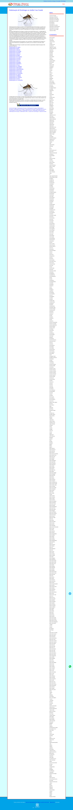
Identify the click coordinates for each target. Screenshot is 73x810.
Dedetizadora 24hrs (24, 111)
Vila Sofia (51, 383)
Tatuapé (50, 624)
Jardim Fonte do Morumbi (53, 526)
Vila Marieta (51, 154)
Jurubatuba (51, 59)
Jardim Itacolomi (52, 544)
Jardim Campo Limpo (53, 484)
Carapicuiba (51, 772)
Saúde (50, 173)
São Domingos (51, 82)
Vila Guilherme (51, 273)
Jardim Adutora (52, 448)
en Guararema (51, 754)
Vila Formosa (51, 262)
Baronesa (51, 403)
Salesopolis (51, 755)
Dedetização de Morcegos (53, 18)
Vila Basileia (51, 201)
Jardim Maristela (52, 567)
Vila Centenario (51, 223)
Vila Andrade (51, 190)
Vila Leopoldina (52, 293)
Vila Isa (50, 287)
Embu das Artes (52, 777)
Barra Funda (51, 108)
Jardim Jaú (51, 549)
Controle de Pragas (13, 108)
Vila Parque (51, 335)
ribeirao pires (51, 739)
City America (51, 45)
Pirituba (50, 76)
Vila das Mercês (52, 239)
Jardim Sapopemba (52, 655)
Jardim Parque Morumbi (53, 583)
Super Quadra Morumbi (53, 175)
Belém (50, 406)
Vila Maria (51, 299)
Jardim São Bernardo (53, 638)
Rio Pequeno (51, 628)
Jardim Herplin (51, 537)
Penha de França (52, 158)
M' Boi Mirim (51, 696)
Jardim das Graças (52, 509)
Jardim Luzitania (52, 555)
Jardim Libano (51, 552)
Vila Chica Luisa (51, 224)
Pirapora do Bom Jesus (53, 781)
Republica (51, 167)
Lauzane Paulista (52, 60)
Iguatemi (50, 438)
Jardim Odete (51, 578)
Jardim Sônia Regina (52, 662)
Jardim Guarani (51, 532)
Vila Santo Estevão (52, 372)
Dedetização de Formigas (32, 108)
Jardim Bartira (51, 468)
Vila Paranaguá (51, 334)
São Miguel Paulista (52, 87)
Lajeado (50, 692)
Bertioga (50, 764)
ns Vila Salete (51, 362)
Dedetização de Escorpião (30, 109)
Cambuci (50, 418)
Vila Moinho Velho (52, 307)
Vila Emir (50, 253)
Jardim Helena (51, 536)
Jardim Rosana (51, 615)
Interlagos (51, 52)
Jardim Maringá (52, 566)
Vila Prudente (51, 353)
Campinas (51, 747)
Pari (50, 631)
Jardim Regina (51, 608)
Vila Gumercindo (52, 263)
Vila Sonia (51, 384)
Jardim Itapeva (51, 545)
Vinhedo (50, 793)
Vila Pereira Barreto (52, 339)
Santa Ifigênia (51, 170)
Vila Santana (51, 367)
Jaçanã (50, 445)
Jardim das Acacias (52, 503)
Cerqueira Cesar (52, 44)
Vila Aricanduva (51, 197)
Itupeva (50, 792)
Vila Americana (51, 188)
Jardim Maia (51, 556)
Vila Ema (50, 251)
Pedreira (50, 68)
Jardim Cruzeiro (52, 498)
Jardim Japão (51, 716)
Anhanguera (51, 105)
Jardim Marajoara (52, 559)
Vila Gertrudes (51, 268)
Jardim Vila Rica (52, 686)
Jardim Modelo (51, 568)
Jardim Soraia (51, 663)
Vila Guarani (51, 272)
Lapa (50, 143)
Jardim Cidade (51, 493)
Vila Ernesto (51, 254)
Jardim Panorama (52, 581)
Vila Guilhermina (52, 274)
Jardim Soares (51, 661)
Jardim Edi (51, 518)
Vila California (51, 211)
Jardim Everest (51, 524)
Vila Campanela (52, 212)
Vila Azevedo (51, 198)
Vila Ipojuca (51, 285)
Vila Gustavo (51, 249)
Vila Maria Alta (51, 300)
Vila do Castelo (51, 243)
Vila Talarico (51, 388)
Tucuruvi (50, 699)
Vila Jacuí (50, 288)
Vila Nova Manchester (53, 325)
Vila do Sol (51, 247)
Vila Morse (51, 314)
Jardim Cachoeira (52, 479)
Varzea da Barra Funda (53, 177)
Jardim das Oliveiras (52, 512)
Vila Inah (50, 278)
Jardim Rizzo (51, 612)
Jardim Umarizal (52, 677)
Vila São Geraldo (52, 376)
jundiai (50, 741)
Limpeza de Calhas (42, 111)
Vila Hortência (51, 718)
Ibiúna (50, 784)
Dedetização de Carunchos (41, 109)
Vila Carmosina (51, 217)
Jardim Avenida (51, 467)
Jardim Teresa (51, 669)
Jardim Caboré (51, 478)
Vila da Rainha (51, 235)
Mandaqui (51, 694)
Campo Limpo (51, 709)
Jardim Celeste (51, 490)
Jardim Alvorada (52, 451)
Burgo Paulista (51, 415)
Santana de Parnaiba (52, 773)
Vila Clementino (52, 226)
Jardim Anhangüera (52, 460)
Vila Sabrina (51, 361)
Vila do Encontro (52, 245)
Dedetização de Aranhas (27, 110)
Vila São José (51, 377)
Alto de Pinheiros (52, 399)
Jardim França (51, 528)
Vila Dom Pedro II (52, 246)
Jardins (50, 690)
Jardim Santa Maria (52, 623)
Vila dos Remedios (52, 250)
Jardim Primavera (52, 604)
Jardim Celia (51, 491)
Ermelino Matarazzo (52, 48)
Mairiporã (51, 787)
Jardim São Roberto (52, 652)
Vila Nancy (51, 316)
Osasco (50, 732)
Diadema (50, 726)
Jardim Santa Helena (52, 619)
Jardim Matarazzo (52, 464)
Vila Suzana (51, 387)
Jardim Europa (51, 522)
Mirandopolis (51, 62)
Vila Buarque (51, 207)
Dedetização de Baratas (21, 108)
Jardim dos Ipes (52, 516)
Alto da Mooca (51, 398)
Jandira (50, 776)
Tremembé (51, 700)
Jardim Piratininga (52, 601)
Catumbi (50, 427)
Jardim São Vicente (52, 654)
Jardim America (52, 452)
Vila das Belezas (52, 238)
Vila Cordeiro (51, 231)
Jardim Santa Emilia (52, 617)
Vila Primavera (51, 350)
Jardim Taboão (51, 666)
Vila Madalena (51, 296)
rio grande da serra (52, 758)
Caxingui (50, 429)
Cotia (50, 743)
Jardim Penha (51, 593)
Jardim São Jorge (52, 646)
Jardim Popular (51, 602)
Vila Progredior (52, 352)
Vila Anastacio (51, 189)
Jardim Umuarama (52, 678)
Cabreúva (51, 788)
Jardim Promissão (52, 605)
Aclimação (51, 98)
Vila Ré (50, 354)
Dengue (54, 1)
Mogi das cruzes (52, 738)
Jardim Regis (51, 609)
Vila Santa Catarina (52, 364)
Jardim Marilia (51, 564)
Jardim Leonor (51, 551)
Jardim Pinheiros (52, 600)
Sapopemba (51, 90)
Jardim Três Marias (52, 671)
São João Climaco (52, 83)
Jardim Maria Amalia (52, 560)
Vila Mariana (51, 303)
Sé (49, 174)
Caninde (50, 43)
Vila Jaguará (51, 289)
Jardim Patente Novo (53, 586)
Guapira (50, 142)
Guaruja (50, 768)
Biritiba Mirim (51, 753)
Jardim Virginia (51, 688)
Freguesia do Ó (52, 139)
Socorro (50, 625)
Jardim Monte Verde (52, 573)
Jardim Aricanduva (52, 463)
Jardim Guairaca (52, 531)
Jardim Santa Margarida (53, 621)
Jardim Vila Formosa (52, 684)
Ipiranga (50, 441)
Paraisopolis (51, 66)
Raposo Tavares (52, 166)
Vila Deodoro (51, 240)
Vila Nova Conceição (52, 323)
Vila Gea (50, 266)
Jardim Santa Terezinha (53, 632)
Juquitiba (50, 785)
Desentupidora (19, 110)
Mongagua (51, 769)
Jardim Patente (51, 585)
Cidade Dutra (51, 120)
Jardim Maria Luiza (52, 563)
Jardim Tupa (51, 674)
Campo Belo (51, 419)
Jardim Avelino (51, 465)
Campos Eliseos (52, 41)
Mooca (50, 148)
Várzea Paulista (52, 789)
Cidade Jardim (51, 121)
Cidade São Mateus (52, 131)
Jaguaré (50, 446)
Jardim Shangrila (52, 658)
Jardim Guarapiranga (52, 533)
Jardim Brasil (51, 476)
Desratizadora (12, 110)
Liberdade (51, 146)
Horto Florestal (52, 436)
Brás (50, 411)
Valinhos (50, 745)
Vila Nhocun (51, 318)
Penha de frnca (51, 707)
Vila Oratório (51, 330)
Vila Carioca (51, 216)
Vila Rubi (50, 360)
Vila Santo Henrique (52, 373)
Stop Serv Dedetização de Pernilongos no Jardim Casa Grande (37, 802)
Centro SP (51, 430)
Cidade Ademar (52, 117)
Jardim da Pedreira (52, 502)
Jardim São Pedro (52, 651)
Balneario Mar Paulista (53, 402)
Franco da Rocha (52, 760)
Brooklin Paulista (52, 414)
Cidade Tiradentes (52, 132)
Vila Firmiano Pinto (52, 261)
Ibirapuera (51, 437)
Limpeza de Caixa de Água (33, 111)
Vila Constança (51, 230)
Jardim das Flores (52, 507)
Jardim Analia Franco (52, 455)
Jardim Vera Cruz (52, 681)
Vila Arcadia (51, 196)
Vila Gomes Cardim (52, 270)
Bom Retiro (51, 409)
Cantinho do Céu (52, 422)
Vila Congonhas (52, 228)
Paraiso (50, 704)
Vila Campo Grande (52, 215)
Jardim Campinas (52, 480)
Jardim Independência (53, 540)
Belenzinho (51, 407)
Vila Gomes (51, 269)
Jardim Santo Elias (52, 635)
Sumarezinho (51, 94)
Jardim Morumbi (52, 574)
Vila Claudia (51, 221)
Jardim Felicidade (52, 525)
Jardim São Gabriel (52, 643)
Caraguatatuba (52, 766)
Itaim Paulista (51, 56)
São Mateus (51, 86)
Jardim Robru (51, 613)
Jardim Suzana (51, 665)
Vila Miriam (51, 304)
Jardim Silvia (51, 659)
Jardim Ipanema (52, 541)
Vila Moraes (51, 311)
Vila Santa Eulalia (52, 365)
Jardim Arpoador (52, 720)
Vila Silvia (50, 380)
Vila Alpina (51, 185)
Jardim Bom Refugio (52, 472)
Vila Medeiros (51, 280)
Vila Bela (50, 203)
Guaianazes (51, 49)
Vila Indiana (51, 282)
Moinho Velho (51, 64)
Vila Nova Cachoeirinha (53, 322)
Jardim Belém (51, 471)
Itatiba (50, 795)
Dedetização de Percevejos (14, 111)
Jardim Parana (51, 582)
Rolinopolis (51, 78)
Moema (50, 63)
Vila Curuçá (51, 234)
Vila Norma (51, 320)
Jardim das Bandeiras (53, 506)
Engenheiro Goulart (52, 47)
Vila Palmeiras (51, 333)
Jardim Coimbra (52, 495)
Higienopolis (51, 434)
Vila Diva (50, 242)
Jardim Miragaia (52, 510)
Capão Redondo (52, 423)
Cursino (50, 432)
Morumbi (51, 701)
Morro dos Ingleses (52, 697)
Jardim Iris (51, 543)
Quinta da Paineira (52, 165)
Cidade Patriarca (52, 128)
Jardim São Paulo (52, 650)
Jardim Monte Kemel (52, 571)
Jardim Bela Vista (52, 469)
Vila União (51, 392)
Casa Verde (51, 116)
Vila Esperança (51, 255)
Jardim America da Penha (53, 453)
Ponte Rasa (51, 161)
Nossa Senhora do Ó (52, 150)
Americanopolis (52, 37)
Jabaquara (51, 337)
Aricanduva (51, 106)
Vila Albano (51, 178)
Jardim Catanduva (52, 488)
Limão (50, 693)
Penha (50, 156)
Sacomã (50, 627)
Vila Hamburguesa (52, 276)
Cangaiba (51, 113)
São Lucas (51, 85)
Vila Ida (50, 277)
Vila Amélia (51, 186)
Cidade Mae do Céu (52, 127)
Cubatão (50, 791)
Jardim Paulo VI (52, 590)
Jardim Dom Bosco (52, 514)
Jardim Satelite (51, 657)
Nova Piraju (51, 713)
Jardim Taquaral (52, 667)
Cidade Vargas (51, 133)
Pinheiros (51, 72)
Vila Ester (51, 257)
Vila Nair (50, 315)
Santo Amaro (51, 81)
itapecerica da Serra (52, 751)
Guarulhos (51, 735)
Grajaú (50, 433)
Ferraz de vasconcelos (53, 762)
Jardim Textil (51, 670)
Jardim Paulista (51, 587)
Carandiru (51, 425)
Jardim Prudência (52, 606)
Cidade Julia (51, 123)
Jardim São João (52, 644)
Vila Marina (51, 163)
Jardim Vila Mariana (52, 685)
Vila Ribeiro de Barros (53, 357)
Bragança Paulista (52, 796)
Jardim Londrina (52, 554)
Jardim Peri (51, 596)
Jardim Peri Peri (52, 597)
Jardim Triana (51, 673)
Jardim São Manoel (52, 648)
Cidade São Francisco (53, 129)
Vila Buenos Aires (52, 209)
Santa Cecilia (51, 169)
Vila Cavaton (51, 220)
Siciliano (50, 91)
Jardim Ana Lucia (52, 456)
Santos (50, 731)
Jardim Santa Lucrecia (53, 620)
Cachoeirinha (51, 40)
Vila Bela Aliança (52, 204)
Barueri (50, 724)
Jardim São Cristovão (53, 640)
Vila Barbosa (51, 200)
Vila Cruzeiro (51, 232)
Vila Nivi (50, 319)
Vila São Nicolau (52, 379)
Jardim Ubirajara (52, 675)
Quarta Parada (51, 162)
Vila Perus (51, 342)
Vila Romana (51, 358)
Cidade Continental (52, 119)
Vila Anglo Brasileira (52, 192)
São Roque (51, 780)
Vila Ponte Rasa (52, 349)
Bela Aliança (51, 109)
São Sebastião (51, 770)
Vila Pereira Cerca (52, 341)
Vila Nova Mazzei (52, 326)
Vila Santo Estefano (52, 371)
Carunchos (50, 1)
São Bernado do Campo (53, 727)
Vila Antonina (51, 194)
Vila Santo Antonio (52, 369)
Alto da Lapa (51, 396)
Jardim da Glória (52, 499)
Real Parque (51, 629)
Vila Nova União (52, 327)
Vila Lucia (51, 295)
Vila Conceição (51, 227)
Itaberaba (51, 53)
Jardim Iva (51, 547)
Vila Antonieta (51, 193)
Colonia (50, 135)
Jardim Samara (51, 616)
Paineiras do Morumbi (53, 152)
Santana (50, 79)
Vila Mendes (51, 284)
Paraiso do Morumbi (52, 705)
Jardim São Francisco (52, 642)
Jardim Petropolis (52, 598)
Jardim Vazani (51, 680)
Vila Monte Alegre (52, 308)
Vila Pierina (51, 343)
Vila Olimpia (51, 329)
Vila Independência (52, 281)
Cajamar (50, 746)
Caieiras (50, 783)
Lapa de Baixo (51, 144)
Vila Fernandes (51, 259)
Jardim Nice (51, 575)
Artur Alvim (51, 39)
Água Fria (51, 101)
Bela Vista (51, 110)
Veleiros (50, 95)
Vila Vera (50, 394)
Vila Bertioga (51, 205)
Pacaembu (51, 703)
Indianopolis (51, 51)
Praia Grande (51, 734)
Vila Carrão (51, 219)
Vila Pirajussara (52, 345)
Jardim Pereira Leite (52, 594)
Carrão (50, 426)
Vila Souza (51, 385)
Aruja (50, 737)
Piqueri (50, 74)
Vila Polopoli (51, 346)
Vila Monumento (52, 310)
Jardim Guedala (52, 535)
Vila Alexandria (51, 182)
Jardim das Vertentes (53, 513)
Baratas (45, 1)
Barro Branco (51, 404)
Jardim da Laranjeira (52, 501)
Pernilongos (63, 1)
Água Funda (51, 102)
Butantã (50, 417)
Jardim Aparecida (52, 461)
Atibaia (50, 761)
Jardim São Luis (52, 647)
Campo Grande (52, 421)
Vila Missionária (52, 306)
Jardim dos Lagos (52, 517)
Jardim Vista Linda (52, 689)
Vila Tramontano (52, 390)
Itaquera (50, 57)
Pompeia (50, 159)
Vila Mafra (51, 297)
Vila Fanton (51, 258)
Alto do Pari (51, 400)
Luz (50, 147)
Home (63, 4)
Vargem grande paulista (53, 742)
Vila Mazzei (51, 213)
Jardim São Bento (52, 636)
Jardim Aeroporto (52, 449)
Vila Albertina (51, 179)
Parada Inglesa (51, 155)
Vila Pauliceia (51, 338)
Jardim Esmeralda (52, 521)
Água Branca (51, 100)
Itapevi (50, 774)
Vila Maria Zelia (51, 97)
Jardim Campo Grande (53, 483)
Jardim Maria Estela (52, 562)
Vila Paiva (51, 331)
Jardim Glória (51, 529)
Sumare (50, 93)
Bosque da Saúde (52, 410)
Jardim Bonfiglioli (52, 474)
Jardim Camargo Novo (53, 482)
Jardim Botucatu (52, 475)
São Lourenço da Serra (53, 779)
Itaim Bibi (51, 55)
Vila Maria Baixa (52, 301)
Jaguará (50, 444)
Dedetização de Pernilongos (19, 109)
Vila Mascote (51, 181)
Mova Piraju (51, 151)
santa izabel (51, 757)
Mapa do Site (52, 802)
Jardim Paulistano (52, 589)
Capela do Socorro (52, 114)
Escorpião (58, 1)
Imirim (50, 440)
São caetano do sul (52, 728)
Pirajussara (51, 75)
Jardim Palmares (52, 579)
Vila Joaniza (51, 291)
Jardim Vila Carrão (52, 682)
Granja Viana (51, 140)
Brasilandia (51, 112)
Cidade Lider (51, 125)
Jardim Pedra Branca (52, 591)
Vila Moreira (51, 312)
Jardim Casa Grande (52, 487)
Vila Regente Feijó (52, 356)
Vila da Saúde (51, 236)
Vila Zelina (51, 395)
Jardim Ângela (51, 459)
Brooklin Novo (51, 413)
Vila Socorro (51, 381)
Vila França (51, 265)
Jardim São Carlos (52, 639)
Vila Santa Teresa (52, 368)
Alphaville (51, 723)
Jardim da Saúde (52, 505)
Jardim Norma (51, 577)
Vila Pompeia (51, 348)
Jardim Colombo (52, 497)
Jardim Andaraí (51, 457)
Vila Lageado (51, 292)
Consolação (51, 136)
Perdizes (50, 70)
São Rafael (51, 89)
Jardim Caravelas (52, 486)
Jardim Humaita (52, 539)
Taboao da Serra (52, 750)
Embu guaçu (51, 749)
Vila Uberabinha (52, 391)
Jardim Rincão (51, 610)
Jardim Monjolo (52, 570)
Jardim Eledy (51, 520)
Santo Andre (51, 730)
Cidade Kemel (51, 124)
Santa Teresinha (52, 171)
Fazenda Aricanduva (52, 137)
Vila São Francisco (52, 375)
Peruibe (50, 765)
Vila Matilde (51, 208)
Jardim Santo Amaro (52, 633)
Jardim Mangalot (52, 558)
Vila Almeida (51, 184)
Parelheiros (51, 67)
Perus (50, 71)
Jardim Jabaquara (52, 548)
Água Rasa (51, 104)
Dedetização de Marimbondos (38, 110)
